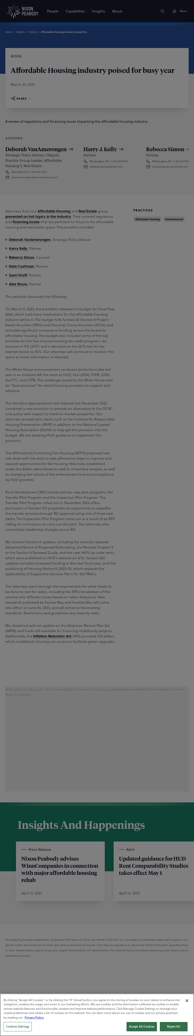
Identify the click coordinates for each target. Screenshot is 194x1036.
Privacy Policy (34, 1023)
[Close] (187, 1006)
